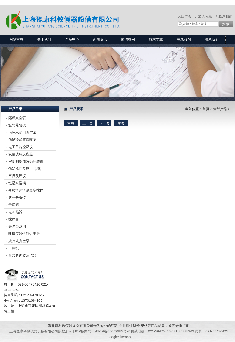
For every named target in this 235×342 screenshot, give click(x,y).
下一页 (104, 123)
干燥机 (13, 248)
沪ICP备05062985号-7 (112, 331)
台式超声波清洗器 (22, 255)
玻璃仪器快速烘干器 (24, 234)
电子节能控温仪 (20, 147)
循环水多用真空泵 (22, 132)
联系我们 (225, 16)
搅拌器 (13, 219)
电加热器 (15, 212)
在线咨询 (184, 39)
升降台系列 (17, 226)
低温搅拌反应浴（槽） (25, 169)
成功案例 (128, 39)
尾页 (121, 123)
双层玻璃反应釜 (20, 154)
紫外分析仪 (17, 197)
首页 (205, 109)
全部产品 (220, 109)
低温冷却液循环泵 (22, 140)
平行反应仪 (17, 176)
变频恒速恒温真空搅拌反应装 (25, 191)
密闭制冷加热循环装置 (25, 161)
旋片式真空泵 (18, 241)
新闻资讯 (100, 39)
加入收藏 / (207, 16)
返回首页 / (187, 16)
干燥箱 (13, 205)
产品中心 (72, 39)
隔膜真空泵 (17, 118)
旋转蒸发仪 (17, 125)
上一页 (87, 123)
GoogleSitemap (119, 337)
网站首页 (16, 39)
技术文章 (156, 39)
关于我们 (44, 39)
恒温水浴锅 (17, 183)
